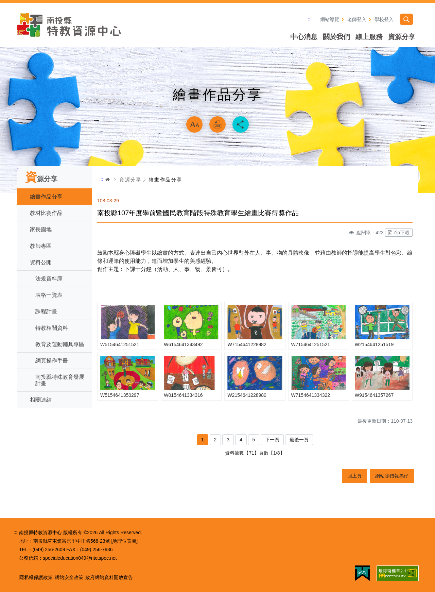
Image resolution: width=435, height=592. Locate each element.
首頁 (107, 179)
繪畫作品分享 (46, 197)
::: (310, 18)
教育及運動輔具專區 (59, 344)
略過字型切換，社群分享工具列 (217, 107)
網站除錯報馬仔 (391, 475)
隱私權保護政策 (36, 577)
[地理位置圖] (124, 541)
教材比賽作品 (46, 213)
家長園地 (41, 229)
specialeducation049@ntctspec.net (80, 558)
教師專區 (41, 246)
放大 (194, 124)
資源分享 (401, 36)
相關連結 (41, 400)
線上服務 (369, 36)
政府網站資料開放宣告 (109, 577)
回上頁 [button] (354, 475)
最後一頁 (299, 439)
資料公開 (41, 262)
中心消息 (303, 36)
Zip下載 (399, 232)
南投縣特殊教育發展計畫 (59, 380)
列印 (217, 124)
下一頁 (272, 439)
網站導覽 (329, 19)
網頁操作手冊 (51, 360)
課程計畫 (46, 311)
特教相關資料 (51, 328)
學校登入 (384, 19)
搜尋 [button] (406, 19)
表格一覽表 (49, 295)
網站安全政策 (69, 577)
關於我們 (336, 36)
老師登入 (356, 19)
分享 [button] (240, 124)
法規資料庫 (49, 279)
